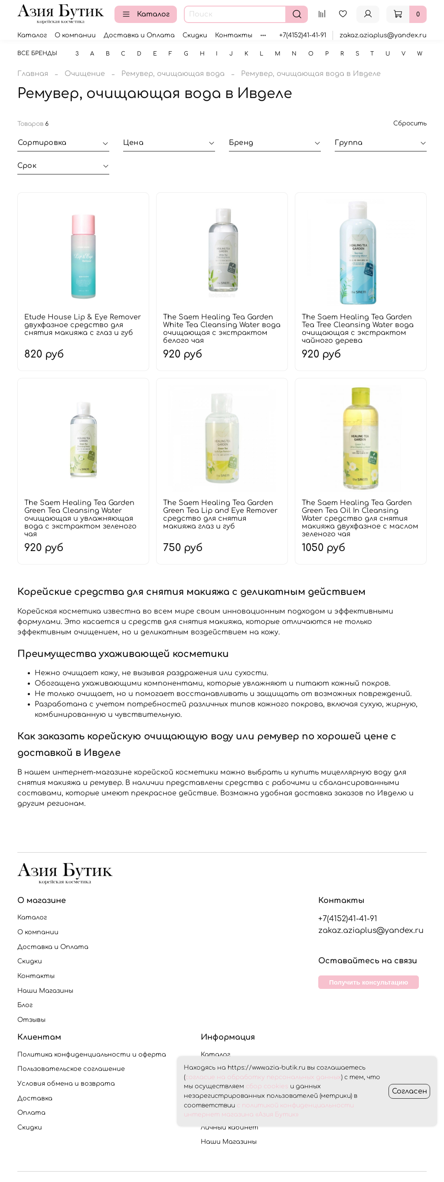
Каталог (146, 14)
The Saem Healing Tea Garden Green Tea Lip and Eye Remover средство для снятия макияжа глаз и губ (220, 514)
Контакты (233, 35)
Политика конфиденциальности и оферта (91, 1054)
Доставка (34, 1098)
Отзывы (31, 1019)
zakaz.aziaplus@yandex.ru (383, 35)
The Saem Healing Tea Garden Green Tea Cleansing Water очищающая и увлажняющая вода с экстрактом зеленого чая (80, 518)
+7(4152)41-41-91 (302, 35)
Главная (32, 74)
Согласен (409, 1091)
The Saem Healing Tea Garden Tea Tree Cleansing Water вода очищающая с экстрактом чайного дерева (358, 329)
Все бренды (37, 53)
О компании (75, 35)
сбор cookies (267, 1086)
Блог (25, 1004)
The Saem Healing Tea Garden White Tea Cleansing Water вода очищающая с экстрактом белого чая (222, 329)
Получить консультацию (368, 982)
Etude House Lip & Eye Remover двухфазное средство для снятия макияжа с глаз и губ (82, 325)
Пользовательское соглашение (71, 1068)
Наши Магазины (45, 990)
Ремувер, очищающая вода (173, 74)
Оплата (31, 1112)
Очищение (85, 74)
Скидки (195, 35)
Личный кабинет (229, 1127)
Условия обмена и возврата (66, 1083)
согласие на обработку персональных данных (263, 1077)
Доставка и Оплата (139, 35)
